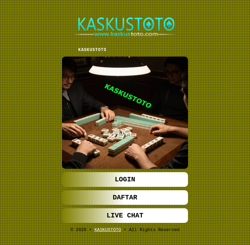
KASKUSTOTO (107, 232)
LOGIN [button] (125, 178)
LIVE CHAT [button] (125, 217)
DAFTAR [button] (125, 197)
